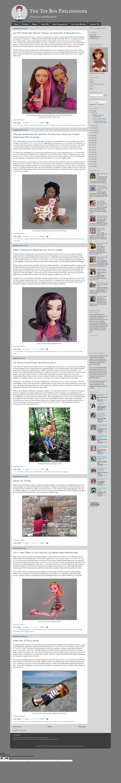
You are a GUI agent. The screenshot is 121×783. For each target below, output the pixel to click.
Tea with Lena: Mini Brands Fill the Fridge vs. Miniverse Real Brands (102, 458)
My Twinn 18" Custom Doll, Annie (102, 244)
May (94, 113)
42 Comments (99, 485)
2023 (93, 140)
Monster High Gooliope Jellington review (23, 631)
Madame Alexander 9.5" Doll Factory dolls (44, 239)
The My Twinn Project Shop (96, 84)
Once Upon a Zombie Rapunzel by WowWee (102, 216)
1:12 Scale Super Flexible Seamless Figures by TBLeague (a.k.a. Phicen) (102, 203)
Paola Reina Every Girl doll (36, 721)
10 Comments (99, 410)
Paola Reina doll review (22, 721)
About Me (44, 24)
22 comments (26, 236)
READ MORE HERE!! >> (19, 120)
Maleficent (46, 257)
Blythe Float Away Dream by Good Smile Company (102, 489)
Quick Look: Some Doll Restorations (102, 479)
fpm (73, 746)
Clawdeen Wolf (33, 125)
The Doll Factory (80, 239)
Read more (105, 400)
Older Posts (82, 727)
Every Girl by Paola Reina (26, 640)
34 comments (26, 469)
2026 (93, 111)
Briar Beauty (20, 125)
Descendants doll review (30, 351)
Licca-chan (70, 39)
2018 (93, 152)
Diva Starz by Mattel (102, 296)
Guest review (59, 125)
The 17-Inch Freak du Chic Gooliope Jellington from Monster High (45, 552)
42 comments (26, 543)
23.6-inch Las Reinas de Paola (61, 646)
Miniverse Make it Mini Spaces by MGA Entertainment (102, 469)
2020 (93, 147)
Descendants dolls (40, 351)
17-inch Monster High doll (23, 629)
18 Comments (99, 454)
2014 (93, 161)
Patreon (91, 79)
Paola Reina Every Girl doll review (51, 721)
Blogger (82, 746)
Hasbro (76, 351)
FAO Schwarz (20, 239)
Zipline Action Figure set (62, 471)
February (95, 130)
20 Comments (100, 401)
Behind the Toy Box (22, 480)
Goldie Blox (20, 471)
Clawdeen (26, 125)
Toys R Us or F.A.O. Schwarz (35, 143)
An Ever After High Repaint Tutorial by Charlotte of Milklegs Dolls (47, 33)
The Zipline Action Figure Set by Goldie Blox (34, 362)
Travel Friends (16, 240)
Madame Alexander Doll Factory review (65, 239)
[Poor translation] (6, 758)
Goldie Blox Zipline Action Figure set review (44, 471)
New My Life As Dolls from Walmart (102, 257)
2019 (93, 149)
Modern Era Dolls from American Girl (98, 115)
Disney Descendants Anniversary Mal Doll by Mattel (102, 436)
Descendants (20, 351)
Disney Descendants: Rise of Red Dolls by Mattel (102, 426)
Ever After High (51, 125)
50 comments (26, 627)
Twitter (91, 86)
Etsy (46, 125)
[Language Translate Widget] (98, 102)
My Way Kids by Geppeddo (99, 118)
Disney (62, 351)
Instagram (72, 41)
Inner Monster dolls (44, 562)
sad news (61, 147)
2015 (93, 159)
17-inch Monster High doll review (39, 629)
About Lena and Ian (59, 24)
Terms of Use (94, 24)
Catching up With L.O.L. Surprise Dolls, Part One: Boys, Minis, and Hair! (102, 188)
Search (34, 24)
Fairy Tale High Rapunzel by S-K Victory (101, 230)
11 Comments (99, 432)
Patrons (25, 24)
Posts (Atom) (23, 730)
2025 (93, 135)
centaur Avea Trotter (75, 558)
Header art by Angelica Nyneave (97, 28)
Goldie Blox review (28, 471)
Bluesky (92, 88)
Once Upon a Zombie (42, 259)
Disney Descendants (69, 351)
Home (16, 24)
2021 (93, 145)
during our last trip (63, 143)
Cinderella (53, 257)
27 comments (26, 719)
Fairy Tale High (53, 259)
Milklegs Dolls (29, 52)
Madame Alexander (29, 239)
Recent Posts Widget (93, 498)
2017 (93, 154)
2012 (93, 166)
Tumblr (15, 42)
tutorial (83, 125)
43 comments (26, 349)
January (95, 132)
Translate (100, 104)
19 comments (26, 122)
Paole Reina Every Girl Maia (68, 721)
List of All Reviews (78, 24)
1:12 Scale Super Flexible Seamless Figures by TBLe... (100, 121)
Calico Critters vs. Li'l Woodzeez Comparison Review (102, 284)
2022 (93, 142)
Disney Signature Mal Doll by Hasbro (38, 249)
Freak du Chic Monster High (54, 629)
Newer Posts (17, 727)
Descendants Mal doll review (52, 351)
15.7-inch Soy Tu (17, 648)
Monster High (73, 125)
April (94, 125)
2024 (93, 138)
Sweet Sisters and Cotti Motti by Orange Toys (102, 447)
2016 (93, 157)
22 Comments (99, 465)
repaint (79, 125)
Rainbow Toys (63, 366)
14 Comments (99, 422)
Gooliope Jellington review (68, 629)
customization (40, 125)
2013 (93, 164)
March (94, 128)
